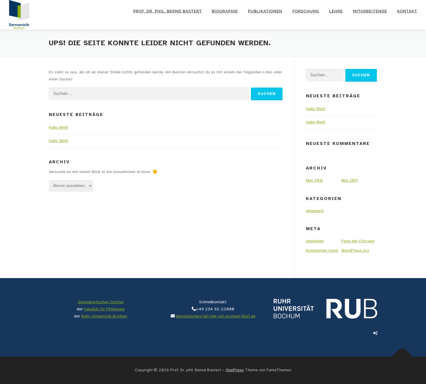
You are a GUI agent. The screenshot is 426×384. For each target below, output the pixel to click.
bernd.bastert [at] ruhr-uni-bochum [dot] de (216, 316)
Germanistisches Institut (101, 302)
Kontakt (407, 11)
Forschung (305, 11)
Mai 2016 (314, 180)
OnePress (235, 370)
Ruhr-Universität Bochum (104, 316)
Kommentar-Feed (322, 251)
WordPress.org (355, 251)
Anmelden (315, 241)
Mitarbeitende (370, 11)
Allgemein (315, 211)
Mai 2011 (349, 180)
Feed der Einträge (358, 241)
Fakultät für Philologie (104, 309)
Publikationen (265, 11)
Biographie (225, 11)
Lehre (336, 11)
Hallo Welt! (58, 127)
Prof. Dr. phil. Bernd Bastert (167, 11)
